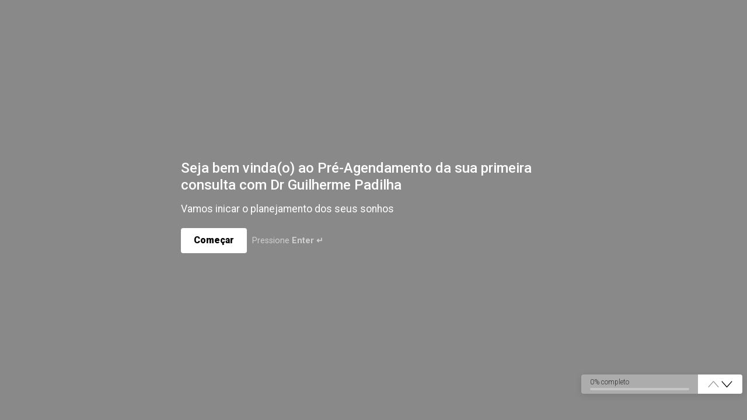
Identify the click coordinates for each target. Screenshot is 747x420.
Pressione (288, 241)
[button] (727, 384)
